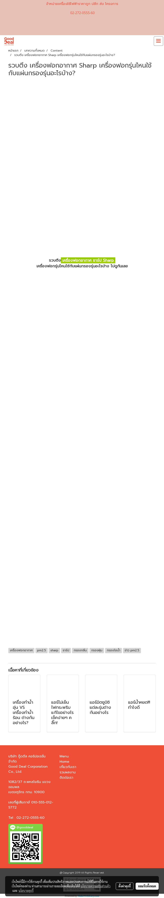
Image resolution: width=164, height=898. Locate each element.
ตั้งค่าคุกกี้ (125, 886)
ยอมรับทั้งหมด (147, 886)
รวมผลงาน (68, 772)
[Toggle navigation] (158, 41)
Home (64, 761)
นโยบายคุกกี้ (26, 890)
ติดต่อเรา (66, 777)
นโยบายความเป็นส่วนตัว (95, 886)
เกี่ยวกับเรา (68, 767)
